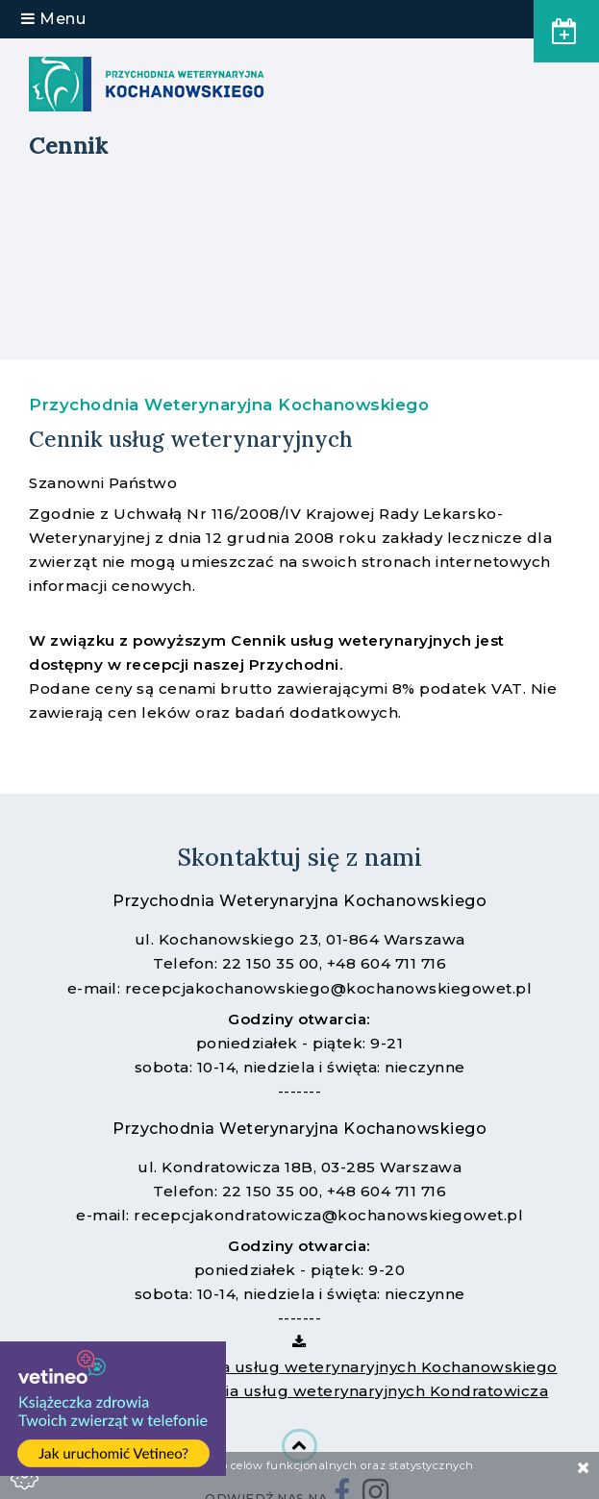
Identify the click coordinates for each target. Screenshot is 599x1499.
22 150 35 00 (270, 963)
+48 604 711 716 (387, 963)
